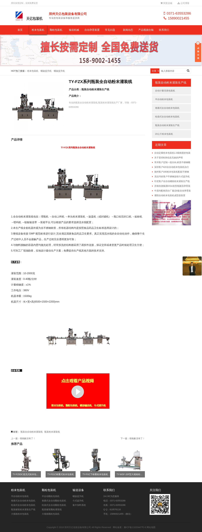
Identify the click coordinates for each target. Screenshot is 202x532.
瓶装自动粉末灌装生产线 (95, 89)
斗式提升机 (78, 500)
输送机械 (74, 30)
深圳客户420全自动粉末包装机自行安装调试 (170, 167)
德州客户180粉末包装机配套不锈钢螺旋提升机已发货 (170, 172)
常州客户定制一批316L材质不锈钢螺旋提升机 (171, 162)
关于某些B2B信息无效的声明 (168, 157)
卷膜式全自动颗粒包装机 (54, 500)
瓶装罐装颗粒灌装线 (52, 509)
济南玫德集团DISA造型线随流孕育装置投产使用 (171, 186)
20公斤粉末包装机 (164, 134)
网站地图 (151, 527)
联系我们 (164, 30)
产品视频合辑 (146, 30)
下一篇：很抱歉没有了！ (133, 438)
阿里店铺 (166, 3)
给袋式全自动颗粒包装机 (54, 505)
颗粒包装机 (56, 30)
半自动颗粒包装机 (50, 496)
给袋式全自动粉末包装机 (167, 116)
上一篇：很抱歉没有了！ (23, 438)
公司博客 (183, 3)
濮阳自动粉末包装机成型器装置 (169, 195)
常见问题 (110, 30)
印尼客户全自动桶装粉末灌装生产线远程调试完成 (171, 181)
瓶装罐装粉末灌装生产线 (23, 509)
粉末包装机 (38, 30)
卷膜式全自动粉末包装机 (167, 108)
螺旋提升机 (46, 71)
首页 (20, 30)
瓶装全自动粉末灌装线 (32, 432)
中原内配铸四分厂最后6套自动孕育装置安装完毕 (171, 190)
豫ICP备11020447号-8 (135, 527)
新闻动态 (128, 30)
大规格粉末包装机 (20, 514)
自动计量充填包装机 (165, 90)
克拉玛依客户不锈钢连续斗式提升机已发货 (171, 176)
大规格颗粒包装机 (50, 514)
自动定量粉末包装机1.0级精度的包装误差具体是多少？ (171, 153)
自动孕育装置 (92, 30)
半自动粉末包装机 (164, 99)
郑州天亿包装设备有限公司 (77, 527)
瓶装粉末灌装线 (52, 432)
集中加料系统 (79, 505)
